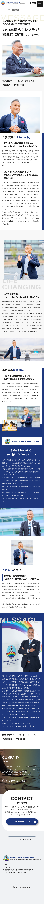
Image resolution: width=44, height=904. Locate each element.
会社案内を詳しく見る (13, 781)
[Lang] (33, 3)
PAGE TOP (24, 840)
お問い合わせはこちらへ (22, 821)
